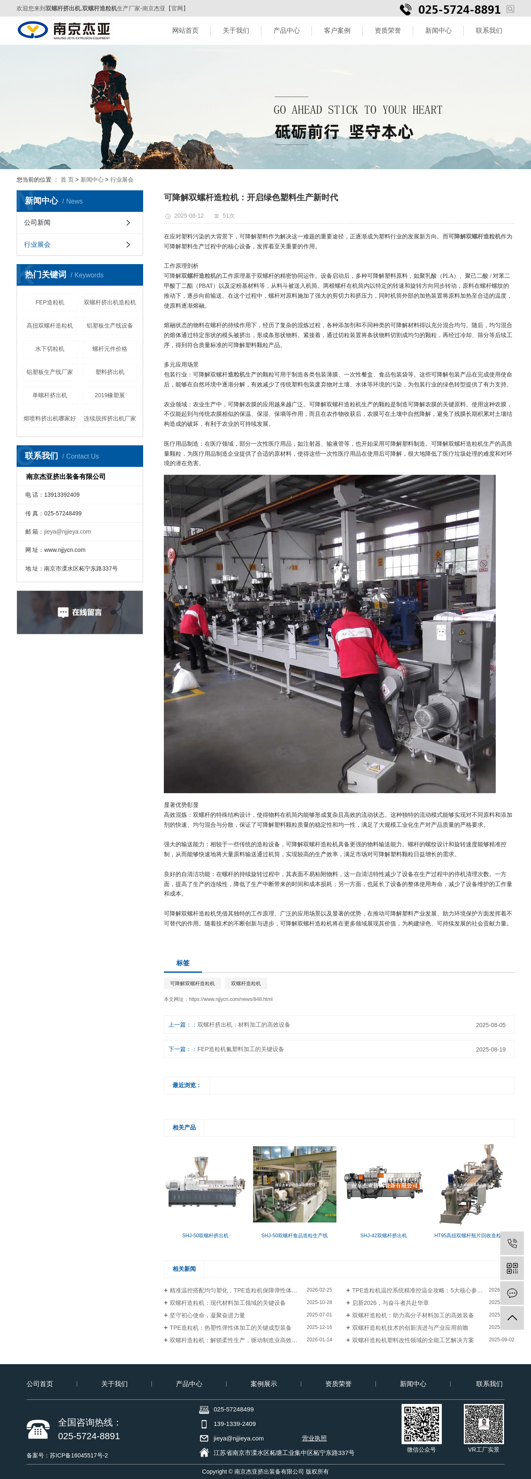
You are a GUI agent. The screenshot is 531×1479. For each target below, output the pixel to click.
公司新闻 (37, 222)
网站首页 (185, 30)
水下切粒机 (49, 348)
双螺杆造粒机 (246, 983)
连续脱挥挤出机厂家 (110, 418)
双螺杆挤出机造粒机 (110, 302)
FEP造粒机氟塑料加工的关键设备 (240, 1049)
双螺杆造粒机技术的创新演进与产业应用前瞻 (410, 1327)
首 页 (67, 179)
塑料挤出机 (109, 372)
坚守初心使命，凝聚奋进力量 (207, 1315)
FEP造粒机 (50, 302)
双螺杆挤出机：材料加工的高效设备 (243, 1024)
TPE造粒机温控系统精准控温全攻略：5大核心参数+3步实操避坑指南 (433, 1290)
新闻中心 (438, 30)
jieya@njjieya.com (67, 531)
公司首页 (40, 1383)
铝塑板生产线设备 (110, 325)
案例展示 (264, 1383)
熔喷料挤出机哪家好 (50, 418)
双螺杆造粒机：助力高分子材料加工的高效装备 (413, 1315)
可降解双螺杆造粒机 (192, 983)
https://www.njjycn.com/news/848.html (231, 999)
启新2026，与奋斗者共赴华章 (390, 1302)
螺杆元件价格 (110, 348)
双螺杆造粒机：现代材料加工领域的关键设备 (228, 1302)
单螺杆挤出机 (49, 395)
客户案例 (337, 30)
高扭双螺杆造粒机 (50, 325)
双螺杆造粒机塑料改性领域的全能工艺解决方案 (413, 1340)
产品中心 (286, 30)
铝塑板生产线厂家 (50, 372)
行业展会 (122, 179)
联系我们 (489, 30)
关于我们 (236, 30)
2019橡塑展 (110, 395)
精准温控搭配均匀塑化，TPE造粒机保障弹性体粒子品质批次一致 (251, 1290)
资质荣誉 (388, 30)
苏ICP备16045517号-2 (79, 1455)
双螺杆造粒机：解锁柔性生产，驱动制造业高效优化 (236, 1340)
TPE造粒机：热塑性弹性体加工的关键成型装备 (230, 1327)
